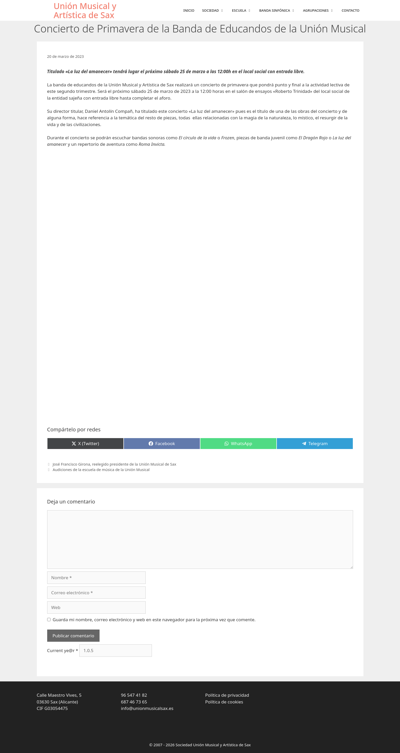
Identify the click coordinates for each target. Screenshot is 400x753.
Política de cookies (224, 702)
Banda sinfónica (279, 10)
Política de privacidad (227, 695)
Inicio (188, 10)
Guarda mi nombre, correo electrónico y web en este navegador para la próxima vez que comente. (154, 620)
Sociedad (215, 10)
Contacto (350, 10)
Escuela (243, 10)
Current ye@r (62, 650)
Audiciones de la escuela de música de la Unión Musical (101, 469)
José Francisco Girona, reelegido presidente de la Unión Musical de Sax (114, 464)
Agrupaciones (320, 10)
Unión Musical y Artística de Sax (85, 10)
